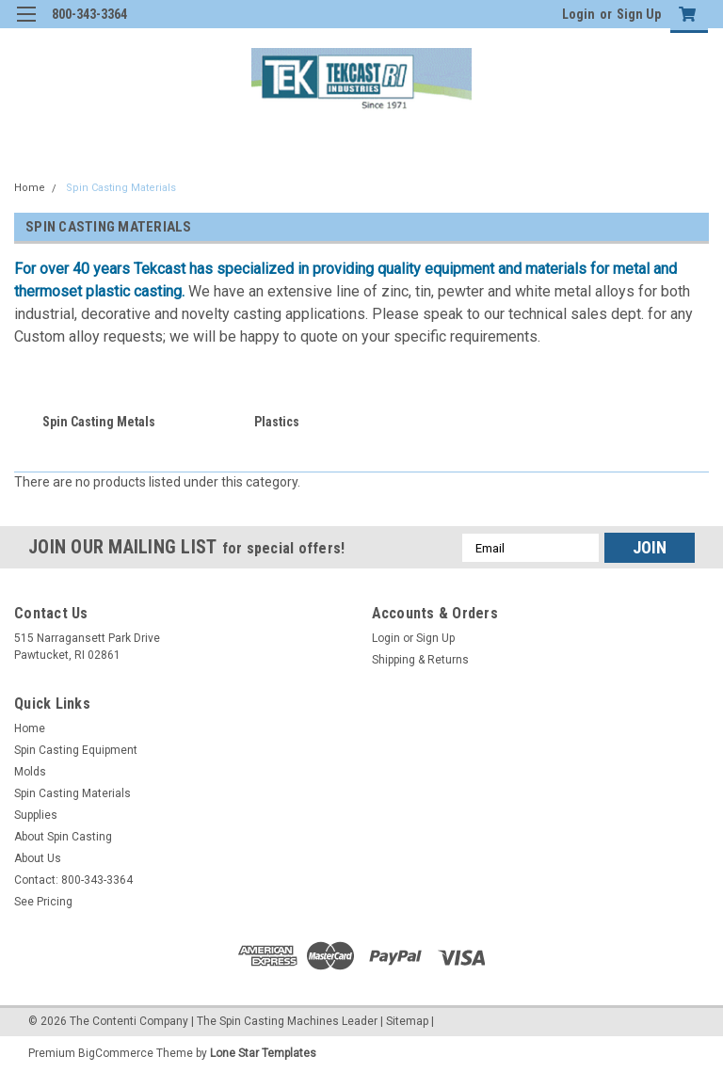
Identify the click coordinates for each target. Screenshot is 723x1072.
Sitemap (407, 1021)
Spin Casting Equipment (75, 750)
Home (29, 188)
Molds (30, 771)
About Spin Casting (63, 836)
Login (578, 14)
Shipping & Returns (420, 659)
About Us (37, 858)
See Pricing (43, 901)
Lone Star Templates (263, 1053)
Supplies (35, 815)
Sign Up (639, 14)
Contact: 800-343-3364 (73, 880)
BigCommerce (115, 1053)
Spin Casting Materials (121, 188)
